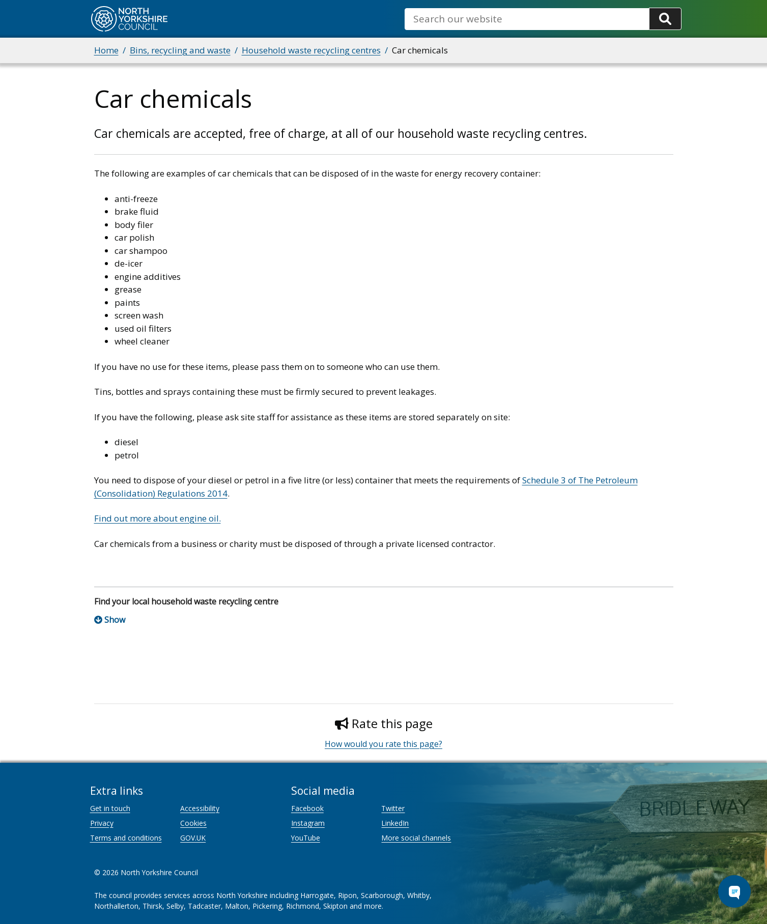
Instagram (308, 823)
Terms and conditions (126, 838)
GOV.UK (193, 838)
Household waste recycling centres (311, 50)
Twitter (393, 808)
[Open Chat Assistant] (734, 891)
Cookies (193, 823)
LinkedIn (395, 823)
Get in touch (110, 808)
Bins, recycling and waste (180, 50)
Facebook (307, 808)
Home (106, 50)
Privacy (101, 823)
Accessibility (199, 808)
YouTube (305, 838)
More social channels (416, 838)
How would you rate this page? (383, 743)
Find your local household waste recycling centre (186, 601)
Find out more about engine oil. (157, 518)
